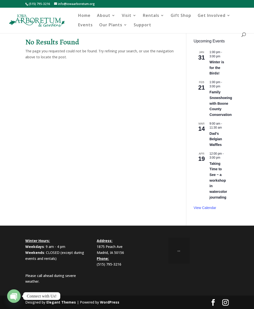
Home (84, 16)
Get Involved (211, 16)
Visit (126, 16)
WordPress (109, 302)
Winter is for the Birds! (217, 67)
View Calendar (205, 208)
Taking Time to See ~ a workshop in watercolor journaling (218, 180)
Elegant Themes (61, 302)
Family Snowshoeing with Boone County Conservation (221, 103)
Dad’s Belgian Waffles (216, 139)
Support (142, 25)
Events (85, 25)
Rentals (151, 16)
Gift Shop (181, 16)
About (103, 16)
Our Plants (110, 25)
